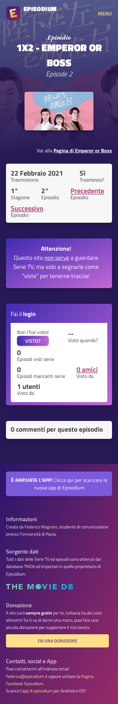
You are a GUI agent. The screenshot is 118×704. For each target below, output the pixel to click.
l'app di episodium (36, 690)
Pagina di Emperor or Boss (82, 150)
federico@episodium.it (27, 676)
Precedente (87, 190)
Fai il (23, 313)
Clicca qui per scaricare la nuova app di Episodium (59, 483)
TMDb (29, 566)
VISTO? (33, 341)
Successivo (27, 208)
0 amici (87, 369)
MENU (105, 13)
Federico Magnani (41, 526)
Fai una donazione (57, 640)
